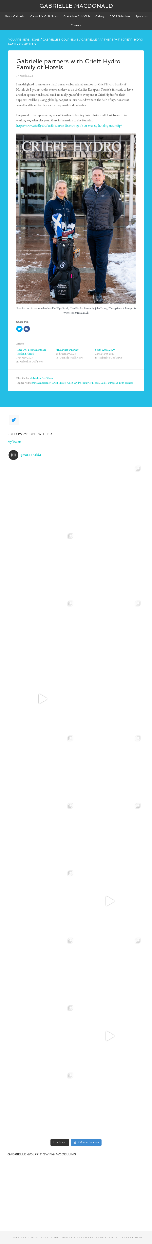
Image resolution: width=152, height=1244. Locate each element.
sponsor (129, 382)
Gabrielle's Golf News (41, 378)
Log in (137, 1237)
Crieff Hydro (59, 382)
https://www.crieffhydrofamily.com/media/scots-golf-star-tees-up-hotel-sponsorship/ (69, 125)
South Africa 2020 (105, 349)
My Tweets (14, 442)
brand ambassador (40, 382)
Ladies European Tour (112, 382)
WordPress (120, 1237)
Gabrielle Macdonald (76, 6)
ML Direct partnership (67, 349)
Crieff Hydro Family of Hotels (83, 382)
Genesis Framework (92, 1237)
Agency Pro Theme (55, 1237)
